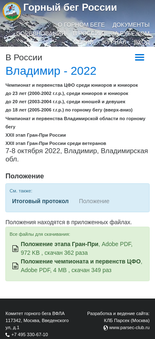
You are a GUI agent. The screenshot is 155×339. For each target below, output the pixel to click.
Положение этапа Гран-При (59, 244)
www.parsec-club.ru (129, 327)
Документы (131, 24)
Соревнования (41, 33)
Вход (142, 42)
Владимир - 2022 (50, 70)
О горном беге (81, 24)
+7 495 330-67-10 (29, 334)
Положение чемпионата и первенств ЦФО (81, 261)
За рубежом (130, 33)
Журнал (113, 42)
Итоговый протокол (40, 201)
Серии (84, 42)
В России (88, 33)
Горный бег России (70, 7)
